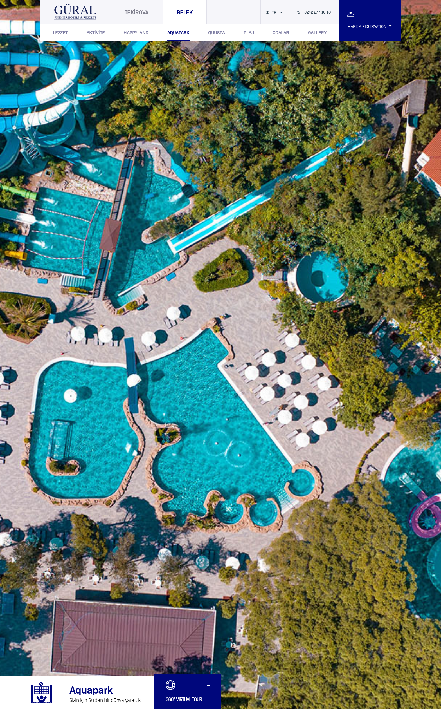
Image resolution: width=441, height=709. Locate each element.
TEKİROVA (136, 12)
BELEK (185, 12)
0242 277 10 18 (317, 12)
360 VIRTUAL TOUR (184, 699)
